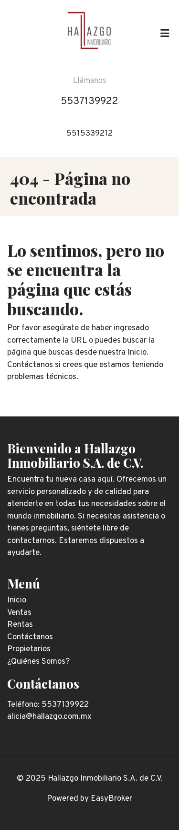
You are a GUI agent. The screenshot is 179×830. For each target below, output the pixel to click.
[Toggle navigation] (164, 33)
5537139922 (89, 101)
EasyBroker (111, 799)
